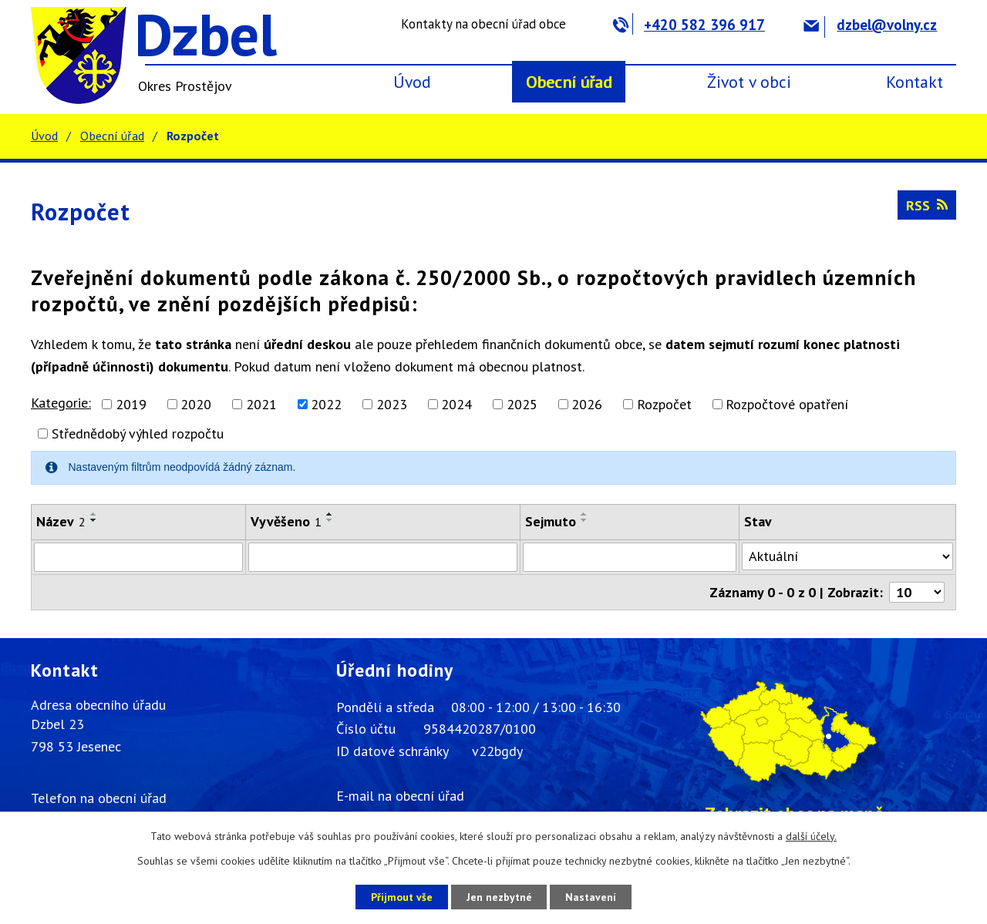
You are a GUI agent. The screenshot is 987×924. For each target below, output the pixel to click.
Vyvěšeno (286, 521)
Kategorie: (61, 403)
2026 (586, 404)
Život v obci (749, 81)
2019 (131, 404)
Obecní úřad (569, 81)
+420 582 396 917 (689, 24)
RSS (927, 205)
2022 (326, 404)
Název (61, 521)
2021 (261, 404)
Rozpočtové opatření (787, 404)
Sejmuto (550, 521)
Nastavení (593, 896)
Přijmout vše (399, 896)
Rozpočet (664, 404)
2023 (391, 404)
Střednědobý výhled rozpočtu (138, 433)
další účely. (811, 836)
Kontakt (914, 81)
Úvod (412, 81)
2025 (522, 404)
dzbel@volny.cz (870, 24)
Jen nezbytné (499, 896)
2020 (195, 404)
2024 (456, 404)
